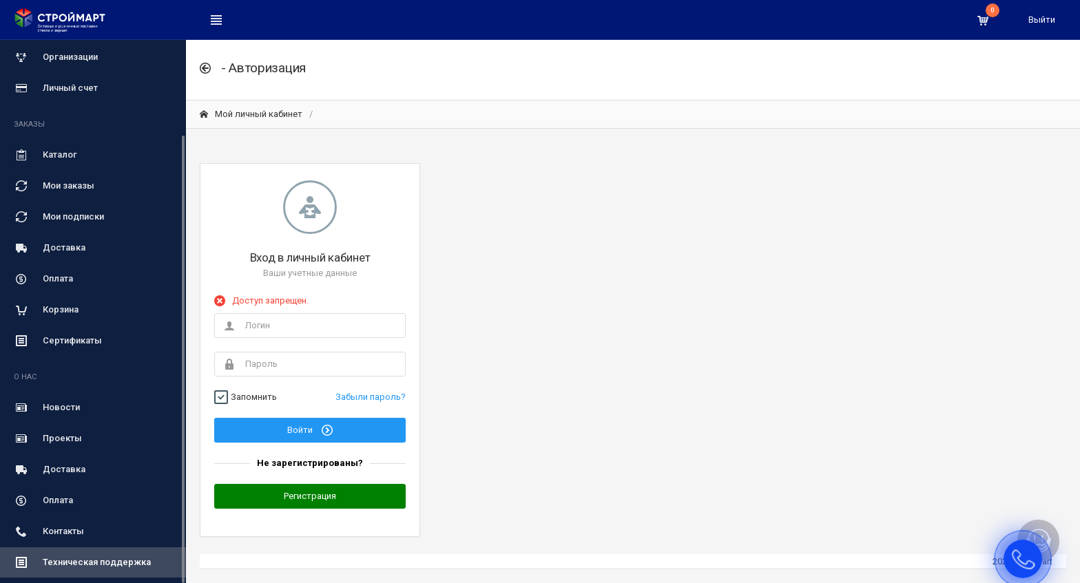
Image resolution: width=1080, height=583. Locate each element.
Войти (310, 430)
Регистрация (310, 496)
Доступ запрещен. (270, 300)
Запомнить (254, 397)
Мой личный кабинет (251, 114)
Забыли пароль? (370, 397)
